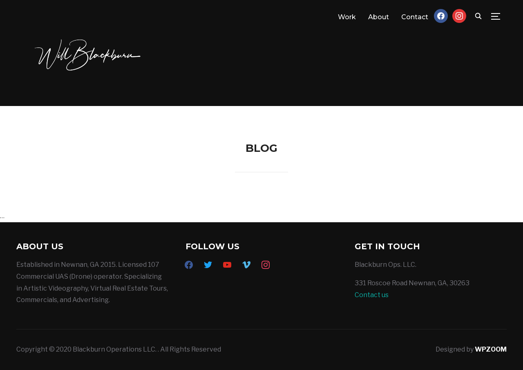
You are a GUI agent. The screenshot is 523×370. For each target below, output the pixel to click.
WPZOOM (491, 349)
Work (347, 17)
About (378, 17)
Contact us (372, 295)
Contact (414, 17)
